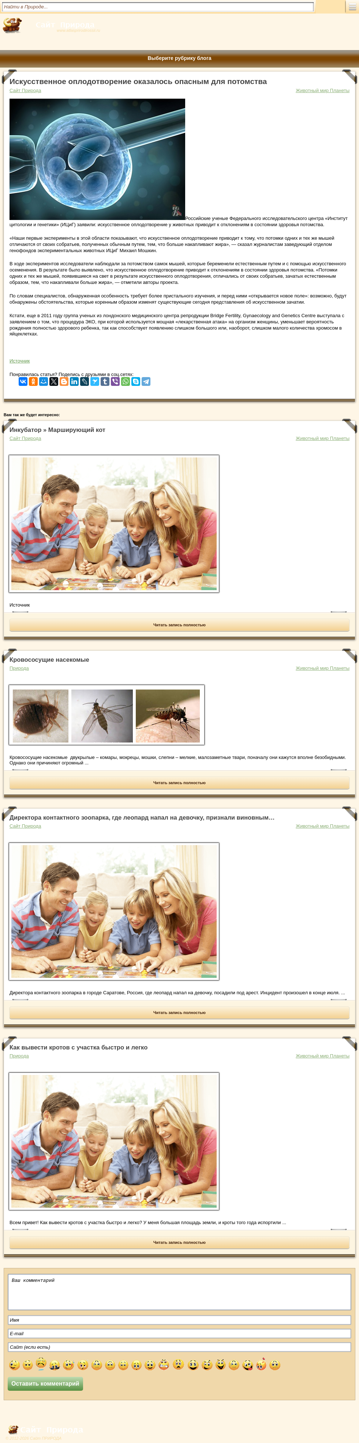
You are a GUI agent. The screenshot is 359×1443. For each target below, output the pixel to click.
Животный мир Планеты (322, 90)
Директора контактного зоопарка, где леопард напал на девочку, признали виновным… (142, 817)
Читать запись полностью (179, 625)
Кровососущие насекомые (49, 659)
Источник (20, 361)
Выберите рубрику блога (179, 58)
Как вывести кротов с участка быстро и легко (78, 1047)
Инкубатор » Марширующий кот (57, 429)
